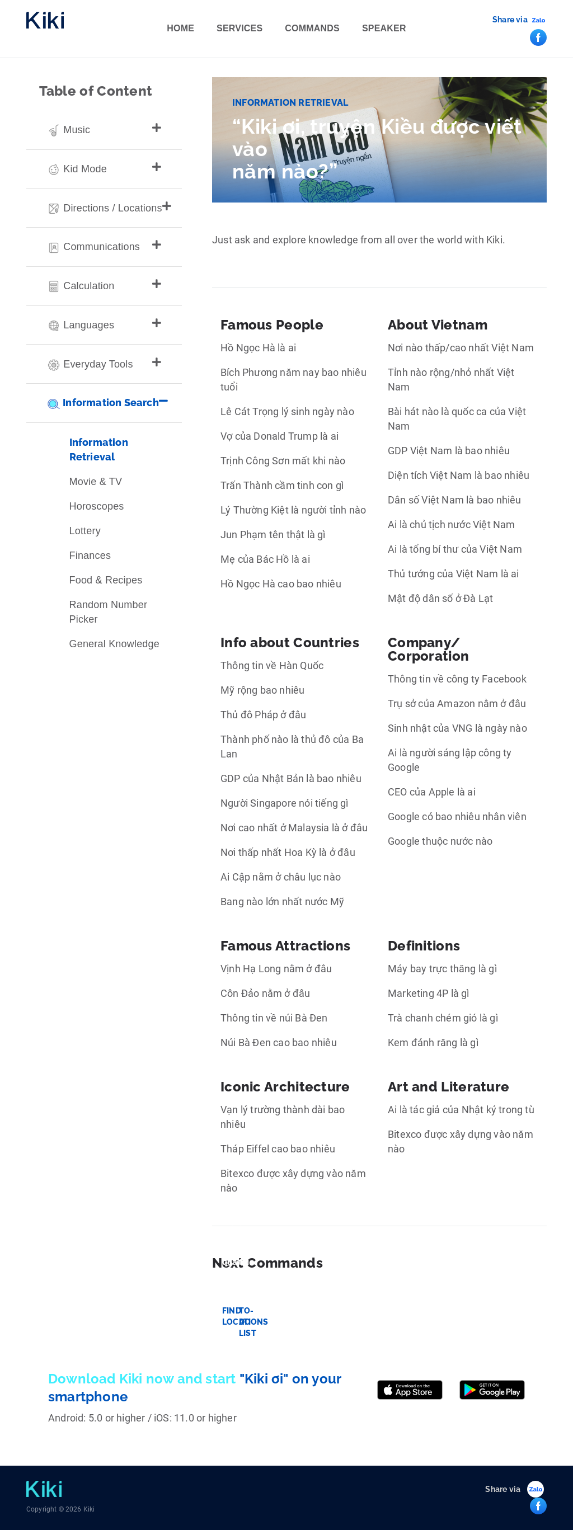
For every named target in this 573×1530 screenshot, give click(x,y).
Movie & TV (96, 481)
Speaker (384, 28)
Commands (312, 28)
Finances (90, 555)
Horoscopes (96, 506)
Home (180, 28)
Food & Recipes (106, 580)
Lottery (85, 530)
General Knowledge (114, 643)
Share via (510, 19)
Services (239, 28)
